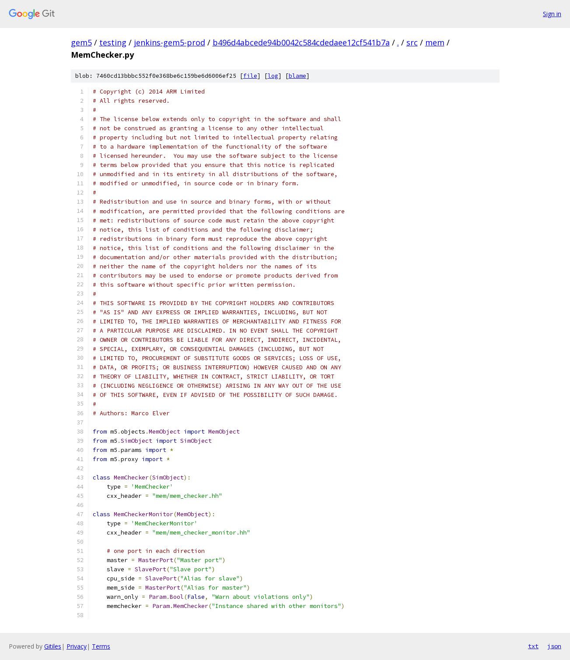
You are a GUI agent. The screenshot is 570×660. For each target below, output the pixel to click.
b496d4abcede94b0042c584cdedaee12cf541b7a (301, 42)
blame (297, 76)
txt (533, 646)
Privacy (76, 646)
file (250, 76)
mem (434, 42)
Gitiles (52, 646)
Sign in (552, 14)
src (412, 42)
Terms (101, 646)
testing (112, 42)
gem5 (81, 42)
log (273, 76)
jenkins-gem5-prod (169, 42)
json (554, 646)
